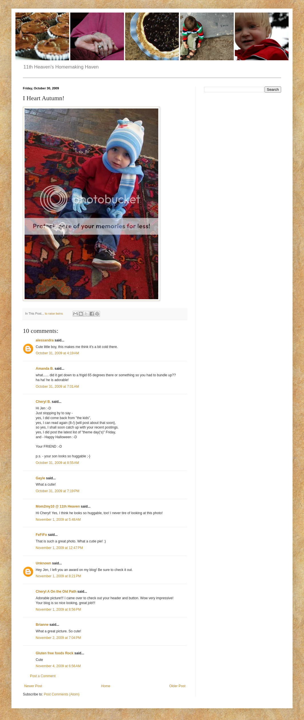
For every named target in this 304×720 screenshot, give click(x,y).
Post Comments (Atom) (61, 694)
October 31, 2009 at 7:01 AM (57, 387)
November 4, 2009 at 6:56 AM (58, 666)
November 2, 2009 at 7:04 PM (58, 638)
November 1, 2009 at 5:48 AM (58, 520)
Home (105, 686)
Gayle (40, 478)
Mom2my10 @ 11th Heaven (58, 506)
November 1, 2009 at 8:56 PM (58, 610)
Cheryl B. (43, 402)
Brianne (42, 625)
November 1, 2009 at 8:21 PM (58, 576)
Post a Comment (42, 676)
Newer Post (33, 686)
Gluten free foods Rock (54, 653)
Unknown (43, 563)
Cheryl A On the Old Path (56, 592)
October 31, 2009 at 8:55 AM (57, 463)
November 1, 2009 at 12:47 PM (59, 548)
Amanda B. (45, 369)
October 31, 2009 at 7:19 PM (57, 491)
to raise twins (54, 313)
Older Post (177, 686)
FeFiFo (41, 535)
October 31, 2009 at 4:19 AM (57, 353)
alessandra (45, 340)
